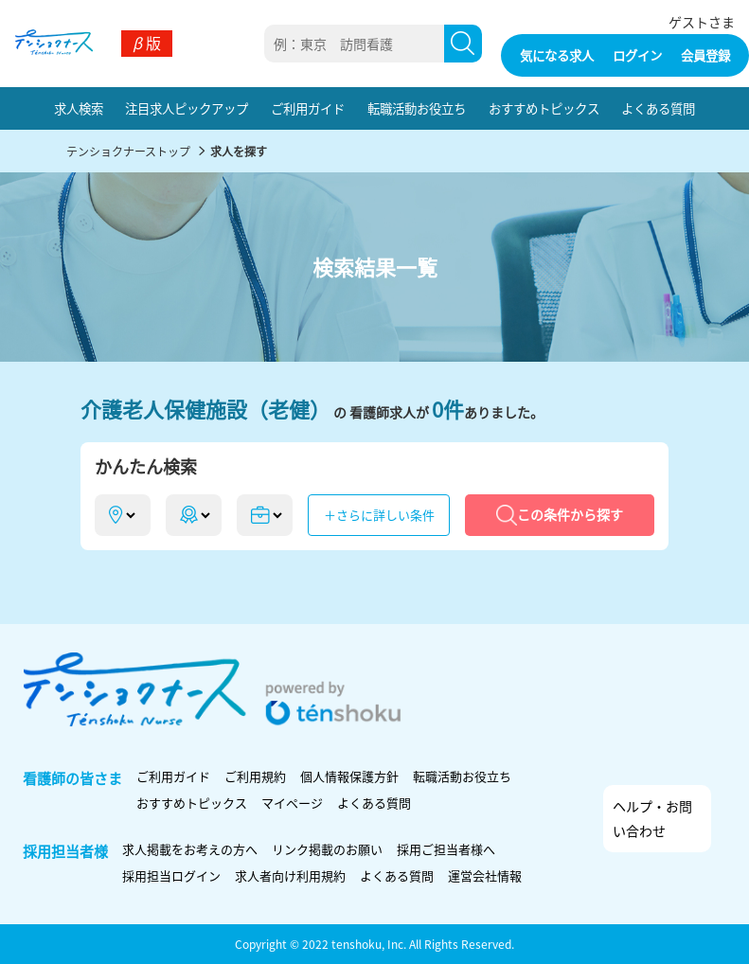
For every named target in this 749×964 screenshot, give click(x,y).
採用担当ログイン (171, 875)
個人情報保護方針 (349, 776)
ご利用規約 (255, 776)
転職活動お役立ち (416, 107)
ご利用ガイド (308, 107)
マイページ (292, 803)
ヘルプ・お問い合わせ (652, 817)
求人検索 (78, 107)
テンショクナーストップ (128, 151)
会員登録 (705, 54)
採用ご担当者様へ (446, 849)
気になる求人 (557, 54)
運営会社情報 (485, 875)
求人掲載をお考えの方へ (190, 849)
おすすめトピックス (544, 107)
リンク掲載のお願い (327, 849)
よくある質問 (658, 107)
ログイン (637, 54)
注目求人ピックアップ (186, 107)
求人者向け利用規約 (290, 875)
